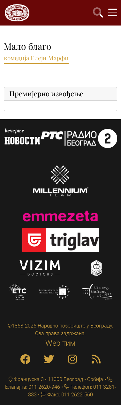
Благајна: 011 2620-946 (32, 387)
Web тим (60, 343)
